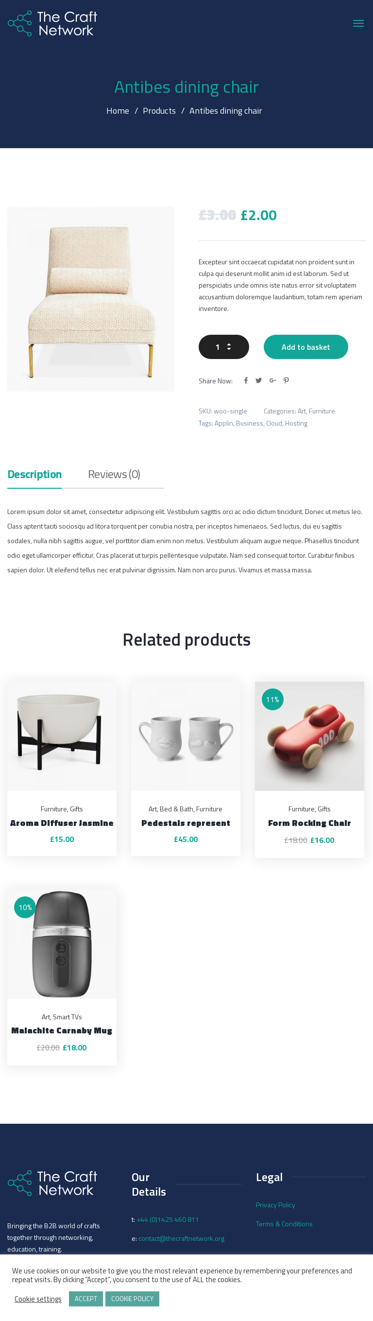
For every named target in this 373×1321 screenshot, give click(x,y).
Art (302, 411)
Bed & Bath (176, 809)
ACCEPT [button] (86, 1299)
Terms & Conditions (284, 1223)
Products (159, 110)
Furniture (322, 411)
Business (249, 423)
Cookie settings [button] (38, 1299)
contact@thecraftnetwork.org (181, 1238)
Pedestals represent (185, 822)
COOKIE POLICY (132, 1299)
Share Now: (216, 381)
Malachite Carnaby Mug (61, 1030)
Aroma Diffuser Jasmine (62, 822)
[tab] (34, 478)
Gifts (76, 809)
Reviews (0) (114, 475)
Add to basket (306, 347)
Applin (224, 423)
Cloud (274, 423)
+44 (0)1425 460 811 (167, 1219)
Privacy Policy (275, 1205)
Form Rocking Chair (309, 822)
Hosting (296, 423)
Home (118, 110)
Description (34, 475)
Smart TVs (67, 1017)
